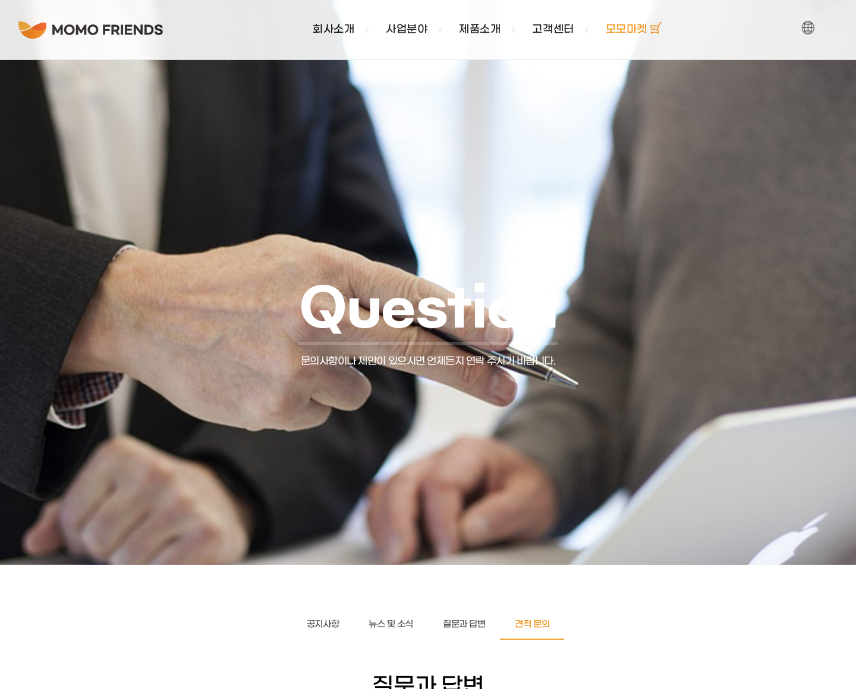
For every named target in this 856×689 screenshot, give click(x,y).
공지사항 (323, 624)
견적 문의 (532, 624)
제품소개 (480, 30)
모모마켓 (634, 30)
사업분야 (406, 30)
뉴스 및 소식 (391, 624)
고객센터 (553, 30)
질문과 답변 (464, 624)
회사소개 (333, 30)
